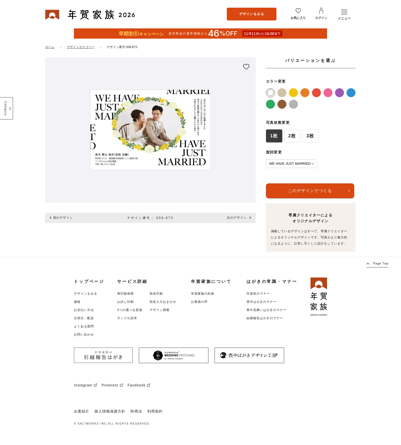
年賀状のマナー (258, 293)
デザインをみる (251, 14)
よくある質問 (84, 326)
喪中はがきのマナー (261, 302)
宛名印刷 (156, 293)
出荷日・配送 (84, 318)
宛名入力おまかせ (163, 302)
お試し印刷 (125, 302)
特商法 (136, 411)
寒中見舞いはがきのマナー (266, 310)
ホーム (49, 47)
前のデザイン (63, 217)
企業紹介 (81, 411)
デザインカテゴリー (80, 47)
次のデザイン (237, 217)
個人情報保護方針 (109, 411)
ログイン (321, 18)
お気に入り (298, 18)
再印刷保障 (125, 293)
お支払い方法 (84, 310)
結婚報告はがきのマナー (265, 318)
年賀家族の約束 (202, 293)
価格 (77, 302)
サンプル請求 (127, 318)
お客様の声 (199, 302)
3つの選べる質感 (129, 310)
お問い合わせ (84, 334)
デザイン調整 (160, 310)
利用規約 (155, 411)
